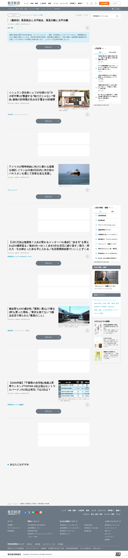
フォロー (18, 27)
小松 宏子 (10, 114)
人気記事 (43, 3)
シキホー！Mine (32, 536)
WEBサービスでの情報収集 (16, 548)
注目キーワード (99, 295)
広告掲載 (60, 544)
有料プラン (108, 531)
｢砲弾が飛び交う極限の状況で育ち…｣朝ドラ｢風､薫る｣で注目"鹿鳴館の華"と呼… (107, 57)
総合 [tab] (100, 52)
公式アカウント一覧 (49, 544)
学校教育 (10, 525)
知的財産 (43, 548)
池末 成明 (10, 28)
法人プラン (108, 534)
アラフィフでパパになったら (106, 225)
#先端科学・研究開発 (100, 306)
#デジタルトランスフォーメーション (105, 300)
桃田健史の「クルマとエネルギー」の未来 (108, 239)
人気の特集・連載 (101, 208)
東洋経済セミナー (65, 534)
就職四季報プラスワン (104, 230)
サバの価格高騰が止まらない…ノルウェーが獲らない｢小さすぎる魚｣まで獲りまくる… (108, 67)
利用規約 (107, 539)
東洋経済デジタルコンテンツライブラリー (40, 534)
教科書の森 (87, 531)
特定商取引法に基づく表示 (56, 548)
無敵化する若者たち (109, 352)
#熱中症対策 (97, 303)
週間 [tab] (112, 211)
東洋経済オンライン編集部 (15, 404)
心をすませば (108, 338)
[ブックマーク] (87, 28)
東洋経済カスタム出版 (91, 528)
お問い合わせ (97, 548)
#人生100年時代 (107, 310)
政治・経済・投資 (21, 9)
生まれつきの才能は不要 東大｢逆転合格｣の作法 (108, 258)
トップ (26, 3)
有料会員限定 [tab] (112, 52)
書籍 (79, 3)
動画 (49, 3)
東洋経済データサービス (67, 531)
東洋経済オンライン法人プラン (69, 525)
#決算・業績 (106, 303)
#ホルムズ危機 (98, 313)
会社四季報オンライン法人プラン (70, 528)
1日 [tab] (100, 211)
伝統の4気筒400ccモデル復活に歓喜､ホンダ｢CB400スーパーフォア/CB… (107, 77)
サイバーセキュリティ (14, 528)
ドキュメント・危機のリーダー (107, 244)
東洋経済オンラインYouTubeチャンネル (20, 256)
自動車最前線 (102, 215)
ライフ (43, 9)
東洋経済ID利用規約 (72, 548)
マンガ (55, 3)
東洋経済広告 (88, 525)
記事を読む (48, 47)
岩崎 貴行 (10, 330)
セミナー (63, 3)
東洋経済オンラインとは (100, 16)
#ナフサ (116, 310)
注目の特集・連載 (100, 267)
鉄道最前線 (101, 220)
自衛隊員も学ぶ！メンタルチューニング (108, 234)
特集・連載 (34, 3)
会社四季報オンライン (34, 528)
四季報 (72, 3)
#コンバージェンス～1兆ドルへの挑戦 (32, 15)
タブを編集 (116, 9)
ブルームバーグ (12, 190)
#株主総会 (111, 306)
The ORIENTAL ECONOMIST (36, 525)
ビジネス (11, 9)
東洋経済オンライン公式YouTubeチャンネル (108, 253)
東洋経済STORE (33, 531)
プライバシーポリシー (32, 548)
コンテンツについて (111, 528)
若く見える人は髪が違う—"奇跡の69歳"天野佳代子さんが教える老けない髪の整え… (108, 96)
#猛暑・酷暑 (115, 303)
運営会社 (29, 544)
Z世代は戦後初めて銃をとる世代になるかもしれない (111, 326)
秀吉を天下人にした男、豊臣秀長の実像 (108, 248)
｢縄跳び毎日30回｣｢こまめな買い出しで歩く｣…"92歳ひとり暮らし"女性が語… (108, 86)
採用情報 (37, 544)
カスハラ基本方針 (85, 548)
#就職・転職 (97, 310)
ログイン (115, 3)
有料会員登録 (104, 3)
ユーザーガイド (109, 536)
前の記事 (79, 15)
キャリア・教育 (34, 9)
